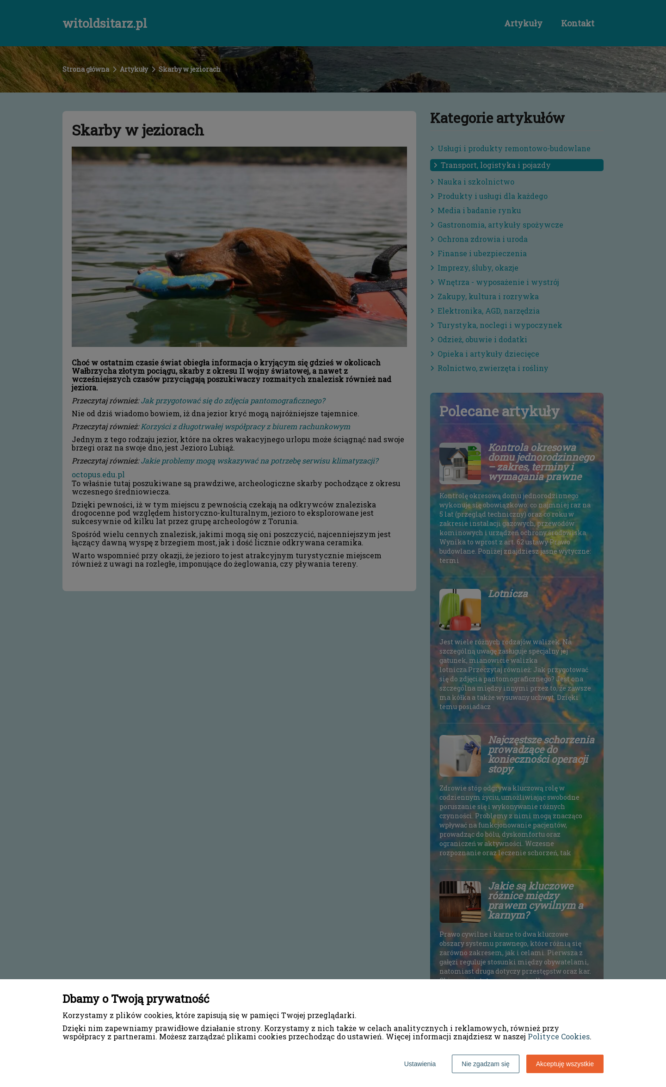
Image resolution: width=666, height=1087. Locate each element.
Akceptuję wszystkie (565, 1064)
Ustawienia (420, 1064)
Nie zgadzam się (486, 1064)
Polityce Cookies (559, 1036)
